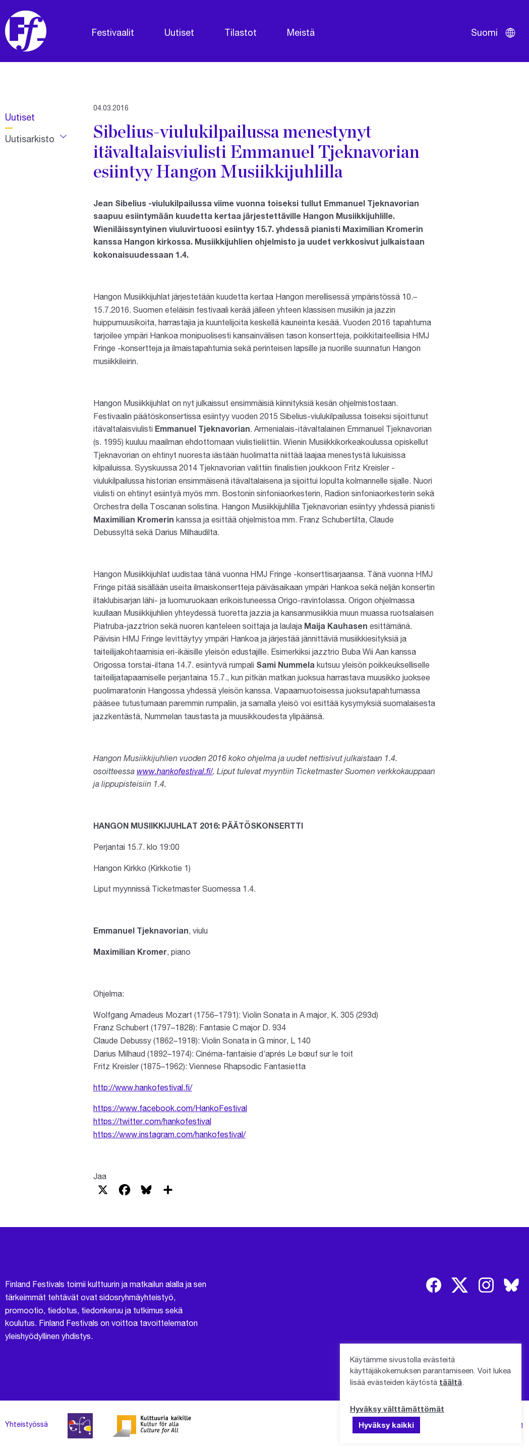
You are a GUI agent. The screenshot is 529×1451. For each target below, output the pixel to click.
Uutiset (179, 32)
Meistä (301, 32)
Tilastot (240, 32)
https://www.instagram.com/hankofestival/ (169, 1134)
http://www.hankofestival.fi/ (142, 1087)
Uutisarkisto (29, 138)
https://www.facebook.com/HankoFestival (170, 1108)
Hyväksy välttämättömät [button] (397, 1408)
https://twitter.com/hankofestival (152, 1121)
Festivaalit (113, 32)
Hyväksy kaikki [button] (386, 1424)
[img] (433, 1285)
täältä (450, 1381)
